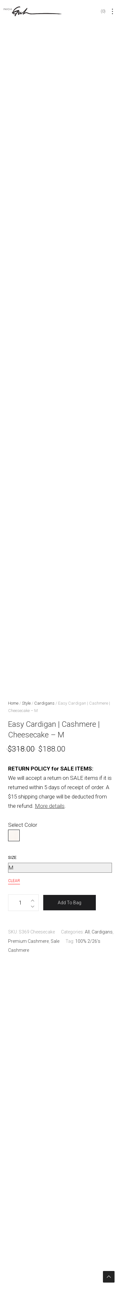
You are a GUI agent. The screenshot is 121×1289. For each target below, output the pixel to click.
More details (50, 806)
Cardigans (44, 703)
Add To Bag (69, 902)
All (87, 931)
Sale (55, 941)
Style (26, 703)
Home (13, 703)
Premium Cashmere (28, 941)
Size (12, 857)
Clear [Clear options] (14, 881)
